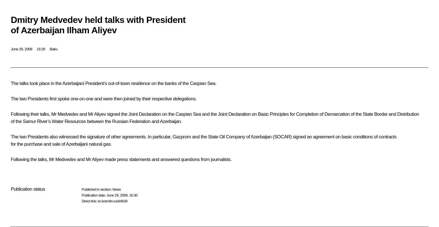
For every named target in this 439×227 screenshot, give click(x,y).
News (116, 189)
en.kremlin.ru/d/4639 (112, 201)
